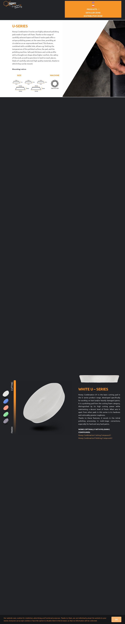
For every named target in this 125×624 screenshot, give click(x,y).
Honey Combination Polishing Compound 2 (96, 438)
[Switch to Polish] (93, 6)
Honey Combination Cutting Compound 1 (95, 435)
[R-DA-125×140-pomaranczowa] (6, 406)
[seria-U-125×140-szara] (6, 419)
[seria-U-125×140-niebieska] (6, 399)
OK (116, 619)
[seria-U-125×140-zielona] (6, 412)
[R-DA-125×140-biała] (6, 391)
